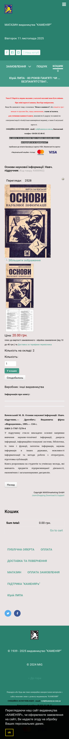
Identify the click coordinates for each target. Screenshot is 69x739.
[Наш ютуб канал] (31, 52)
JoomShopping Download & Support (48, 495)
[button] (45, 723)
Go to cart (56, 530)
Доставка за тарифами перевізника (35, 344)
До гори (34, 678)
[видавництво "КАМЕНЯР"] (8, 8)
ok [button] (9, 732)
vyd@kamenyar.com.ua (44, 129)
